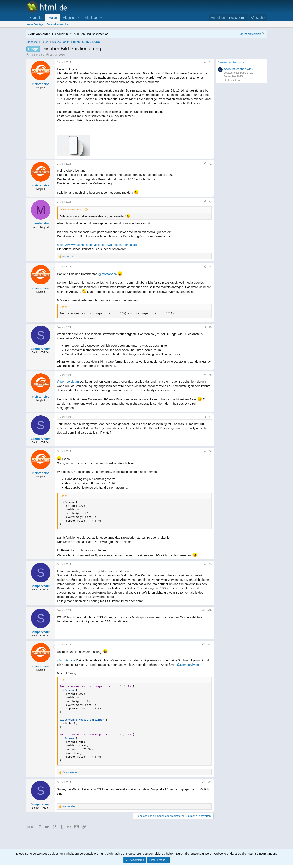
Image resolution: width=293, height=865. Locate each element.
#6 (210, 375)
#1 (210, 62)
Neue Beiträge (34, 24)
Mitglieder (91, 17)
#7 (210, 417)
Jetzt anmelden (250, 34)
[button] (79, 17)
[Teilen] (205, 62)
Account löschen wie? (238, 69)
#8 (210, 451)
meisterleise (37, 54)
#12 (210, 782)
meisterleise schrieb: (72, 209)
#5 (210, 327)
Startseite (36, 17)
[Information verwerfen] (263, 34)
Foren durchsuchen (58, 24)
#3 (210, 201)
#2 (210, 163)
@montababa (107, 274)
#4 (210, 266)
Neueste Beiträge (231, 62)
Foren (52, 17)
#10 (210, 610)
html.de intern (232, 80)
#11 (210, 644)
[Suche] (258, 17)
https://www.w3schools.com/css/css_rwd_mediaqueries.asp (97, 244)
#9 (210, 564)
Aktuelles (69, 17)
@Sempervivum (68, 381)
